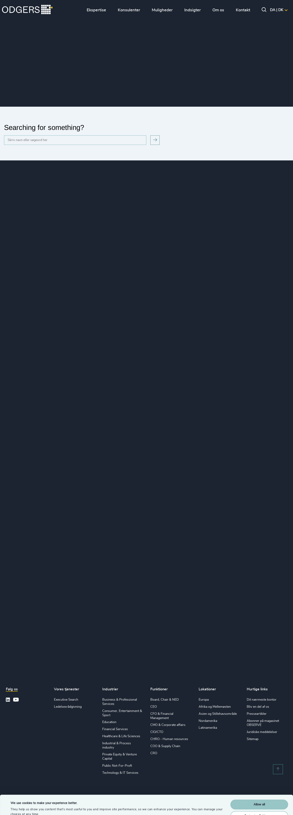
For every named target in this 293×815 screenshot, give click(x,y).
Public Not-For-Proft (117, 765)
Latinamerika (208, 727)
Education (109, 722)
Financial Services (115, 729)
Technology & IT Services (120, 772)
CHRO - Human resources (169, 739)
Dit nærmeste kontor (261, 699)
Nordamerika (208, 720)
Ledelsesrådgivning (68, 706)
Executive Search (66, 699)
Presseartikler (257, 713)
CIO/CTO (156, 732)
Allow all (259, 786)
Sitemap (252, 739)
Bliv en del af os (258, 706)
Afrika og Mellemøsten (215, 706)
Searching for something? (44, 127)
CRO (153, 753)
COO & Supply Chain (165, 746)
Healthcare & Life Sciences (121, 736)
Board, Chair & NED (164, 699)
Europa (204, 699)
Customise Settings (259, 797)
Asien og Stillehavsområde (218, 713)
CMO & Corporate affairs (167, 725)
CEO (153, 706)
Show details (19, 807)
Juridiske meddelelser (262, 732)
